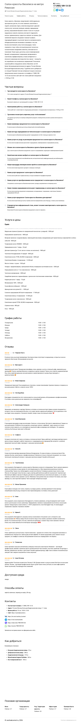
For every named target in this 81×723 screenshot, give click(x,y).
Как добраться (64, 16)
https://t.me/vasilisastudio (15, 619)
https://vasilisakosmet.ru (18, 613)
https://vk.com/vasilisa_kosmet (17, 616)
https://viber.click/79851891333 (17, 623)
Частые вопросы (43, 16)
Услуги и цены (9, 16)
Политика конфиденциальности (68, 720)
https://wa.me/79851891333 (16, 626)
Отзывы (31, 16)
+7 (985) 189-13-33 (62, 6)
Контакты (54, 16)
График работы (21, 16)
